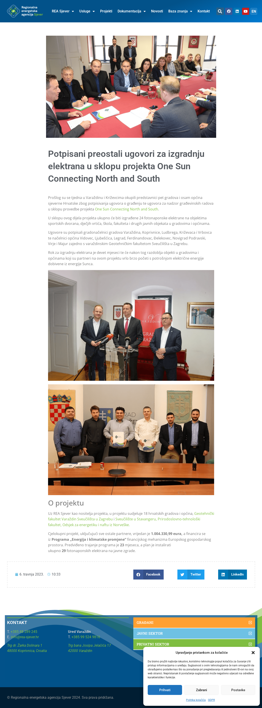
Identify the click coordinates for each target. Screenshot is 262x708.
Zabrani (201, 690)
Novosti (157, 11)
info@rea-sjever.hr (25, 637)
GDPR (211, 700)
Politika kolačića (196, 700)
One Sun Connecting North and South (126, 209)
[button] (253, 652)
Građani (145, 622)
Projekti (106, 11)
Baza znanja (180, 11)
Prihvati (165, 690)
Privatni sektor (153, 644)
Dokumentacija (132, 11)
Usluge (87, 11)
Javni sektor (150, 633)
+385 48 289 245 (24, 632)
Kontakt (204, 11)
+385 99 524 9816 (86, 637)
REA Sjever (63, 11)
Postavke (238, 690)
